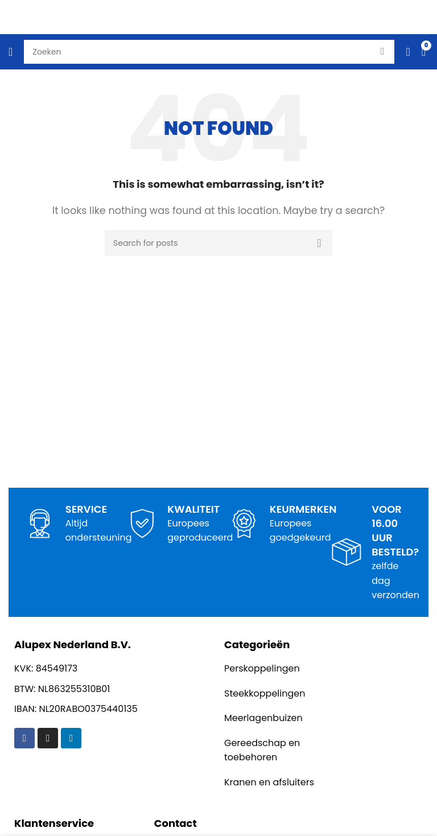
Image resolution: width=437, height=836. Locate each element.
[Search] (218, 243)
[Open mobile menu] (10, 51)
